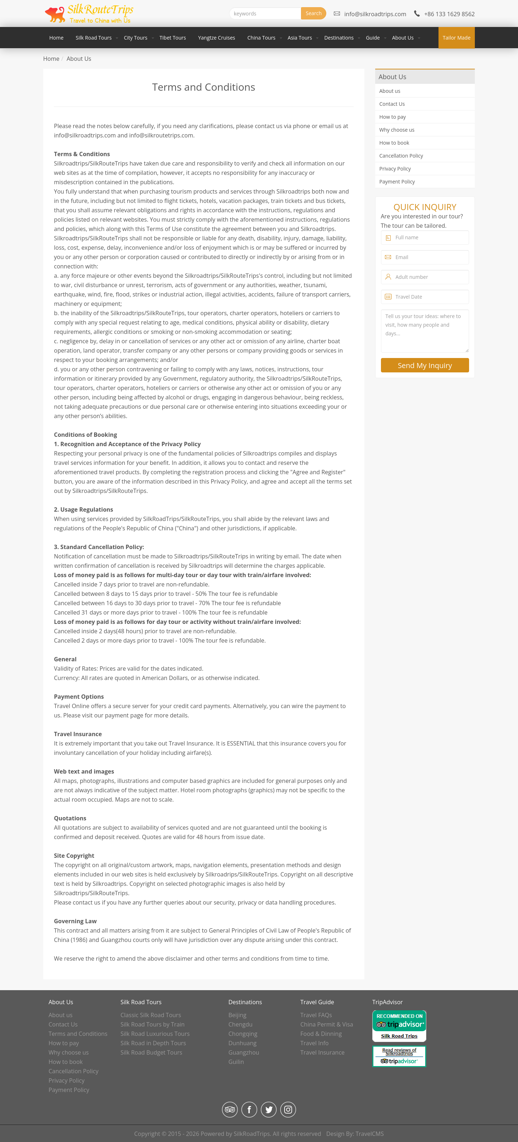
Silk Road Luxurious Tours (155, 1034)
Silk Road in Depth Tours (153, 1043)
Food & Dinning (321, 1034)
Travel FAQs (316, 1015)
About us (390, 90)
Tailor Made (457, 37)
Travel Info (314, 1043)
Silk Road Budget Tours (151, 1052)
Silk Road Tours (94, 37)
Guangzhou (243, 1052)
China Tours (261, 37)
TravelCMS (370, 1134)
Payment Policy (397, 181)
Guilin (236, 1062)
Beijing (237, 1015)
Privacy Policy (395, 168)
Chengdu (240, 1024)
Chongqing (242, 1034)
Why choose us (397, 129)
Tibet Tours (173, 37)
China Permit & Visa (326, 1024)
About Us (403, 37)
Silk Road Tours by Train (153, 1024)
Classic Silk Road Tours (151, 1015)
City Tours (135, 37)
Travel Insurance (322, 1052)
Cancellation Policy (401, 155)
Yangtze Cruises (216, 37)
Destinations (339, 37)
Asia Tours (300, 37)
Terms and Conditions (78, 1034)
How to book (394, 142)
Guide (373, 37)
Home (56, 37)
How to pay (393, 116)
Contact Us (392, 103)
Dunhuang (242, 1043)
